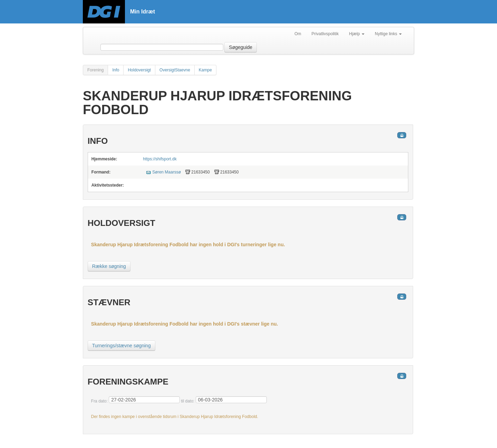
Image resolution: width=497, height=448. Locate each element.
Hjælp (356, 33)
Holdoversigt (139, 70)
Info (115, 70)
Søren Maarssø (166, 172)
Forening (95, 70)
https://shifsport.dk (159, 159)
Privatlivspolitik (325, 33)
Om (297, 33)
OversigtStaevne (174, 70)
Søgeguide (240, 47)
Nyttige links (388, 33)
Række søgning (109, 266)
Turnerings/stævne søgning (121, 345)
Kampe (205, 70)
